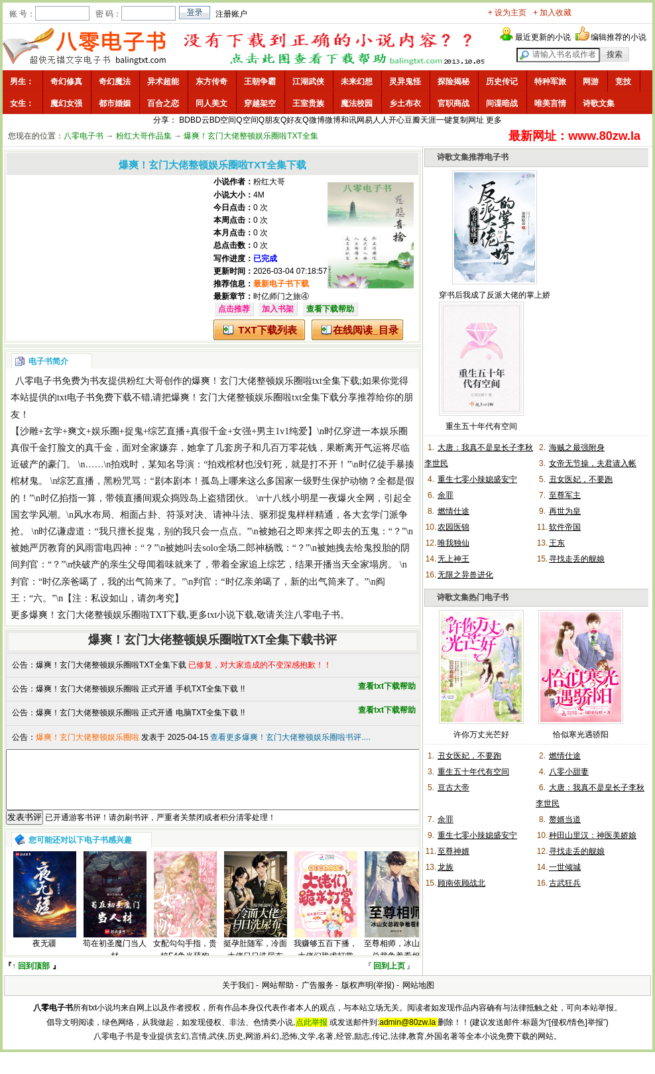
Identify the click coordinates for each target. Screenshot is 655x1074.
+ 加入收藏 (552, 12)
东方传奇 (211, 81)
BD (184, 120)
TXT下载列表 (267, 329)
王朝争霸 (260, 81)
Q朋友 (269, 120)
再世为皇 (565, 511)
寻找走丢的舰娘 (577, 559)
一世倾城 (565, 867)
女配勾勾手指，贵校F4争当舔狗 (185, 962)
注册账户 (231, 14)
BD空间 (223, 120)
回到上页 (389, 978)
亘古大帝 (453, 787)
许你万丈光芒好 (481, 734)
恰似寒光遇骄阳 (581, 734)
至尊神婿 (453, 851)
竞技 (623, 81)
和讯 (349, 120)
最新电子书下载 (281, 283)
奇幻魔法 (115, 81)
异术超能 (163, 81)
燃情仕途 (453, 511)
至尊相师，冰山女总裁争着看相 (396, 962)
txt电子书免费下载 (94, 397)
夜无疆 (44, 955)
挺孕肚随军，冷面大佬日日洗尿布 (255, 962)
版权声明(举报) (367, 997)
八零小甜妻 (569, 771)
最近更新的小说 (543, 37)
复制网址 (468, 120)
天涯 (428, 120)
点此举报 (312, 1034)
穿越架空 (260, 103)
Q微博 (313, 120)
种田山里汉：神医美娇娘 (592, 835)
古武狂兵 (565, 883)
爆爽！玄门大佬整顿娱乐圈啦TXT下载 (107, 615)
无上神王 (453, 559)
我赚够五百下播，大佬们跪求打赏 (325, 962)
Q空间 (247, 120)
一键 (444, 120)
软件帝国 (565, 527)
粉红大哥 (269, 181)
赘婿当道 (565, 819)
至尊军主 (565, 495)
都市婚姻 (115, 103)
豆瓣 (412, 120)
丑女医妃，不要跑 (581, 479)
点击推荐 (234, 309)
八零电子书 (83, 136)
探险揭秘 (453, 81)
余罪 (445, 495)
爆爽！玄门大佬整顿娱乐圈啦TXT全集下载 (111, 665)
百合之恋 (163, 103)
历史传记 (502, 81)
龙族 (445, 867)
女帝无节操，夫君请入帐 (592, 463)
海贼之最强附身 (577, 447)
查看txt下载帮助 (387, 686)
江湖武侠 (308, 81)
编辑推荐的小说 (618, 37)
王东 (557, 543)
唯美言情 (550, 103)
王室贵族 (308, 103)
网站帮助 (278, 997)
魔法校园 (357, 103)
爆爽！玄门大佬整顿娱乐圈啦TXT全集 (251, 136)
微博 (333, 120)
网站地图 (418, 997)
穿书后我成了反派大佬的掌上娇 (494, 295)
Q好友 (291, 120)
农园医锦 (453, 527)
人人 (380, 120)
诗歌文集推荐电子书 (472, 157)
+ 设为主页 (507, 12)
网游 (591, 81)
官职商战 (453, 103)
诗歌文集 (599, 103)
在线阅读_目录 (365, 329)
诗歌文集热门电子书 (472, 597)
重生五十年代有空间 (481, 426)
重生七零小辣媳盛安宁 (477, 479)
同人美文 (211, 103)
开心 (396, 120)
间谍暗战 (502, 103)
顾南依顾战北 (461, 883)
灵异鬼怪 (405, 81)
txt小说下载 (231, 615)
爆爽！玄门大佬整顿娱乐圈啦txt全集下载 (275, 381)
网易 (365, 120)
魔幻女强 (66, 103)
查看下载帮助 (330, 309)
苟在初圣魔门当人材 (115, 962)
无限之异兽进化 (465, 574)
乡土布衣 (405, 103)
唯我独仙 (453, 543)
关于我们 (238, 997)
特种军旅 (550, 81)
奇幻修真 (66, 81)
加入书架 (278, 309)
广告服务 (317, 997)
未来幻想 (357, 81)
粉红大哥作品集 (144, 136)
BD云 (199, 120)
